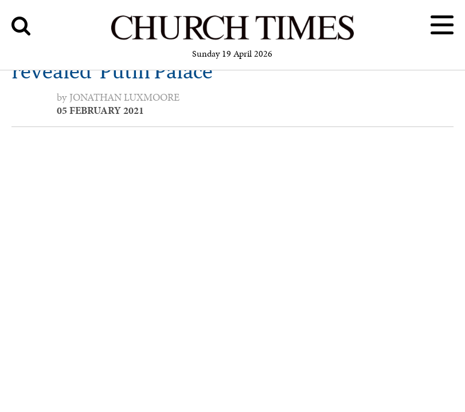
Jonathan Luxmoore (124, 97)
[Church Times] (232, 38)
